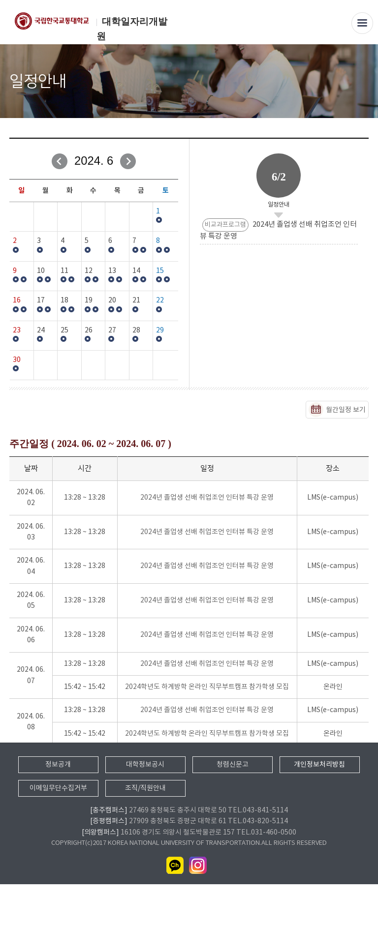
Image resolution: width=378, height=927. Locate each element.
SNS (362, 82)
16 (17, 300)
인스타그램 (198, 908)
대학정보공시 (145, 807)
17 (41, 300)
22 (160, 300)
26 (89, 330)
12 (89, 271)
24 (41, 330)
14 (136, 271)
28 (136, 330)
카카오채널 (175, 908)
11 (64, 271)
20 (112, 300)
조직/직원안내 (145, 831)
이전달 (59, 161)
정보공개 (58, 807)
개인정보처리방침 (319, 807)
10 (41, 271)
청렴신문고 (233, 807)
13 (112, 271)
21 (136, 300)
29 (160, 330)
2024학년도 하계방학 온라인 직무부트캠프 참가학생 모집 (207, 687)
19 (89, 300)
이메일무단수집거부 (58, 831)
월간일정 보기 (346, 410)
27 (112, 330)
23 (17, 330)
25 (64, 330)
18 (64, 300)
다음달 (128, 161)
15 (160, 271)
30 (17, 360)
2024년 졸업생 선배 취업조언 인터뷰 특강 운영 (207, 498)
